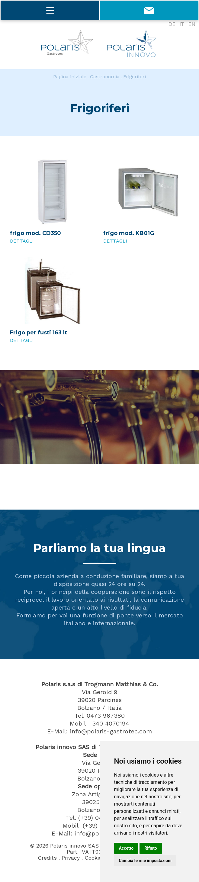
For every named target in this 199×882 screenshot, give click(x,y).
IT (181, 24)
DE (171, 24)
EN (191, 24)
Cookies (95, 858)
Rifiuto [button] (150, 848)
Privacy (71, 858)
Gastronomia (105, 76)
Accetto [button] (126, 848)
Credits (47, 858)
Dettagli (22, 241)
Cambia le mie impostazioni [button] (145, 860)
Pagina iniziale (69, 76)
